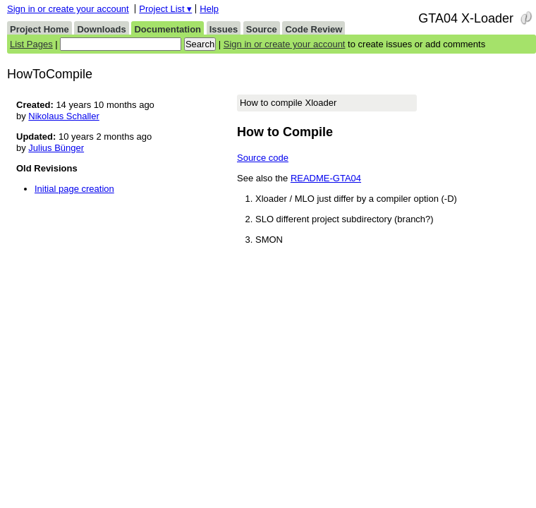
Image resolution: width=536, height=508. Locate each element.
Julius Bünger (56, 148)
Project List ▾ (165, 9)
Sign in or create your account (68, 9)
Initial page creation (74, 188)
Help (209, 9)
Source (261, 29)
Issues (223, 29)
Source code (262, 157)
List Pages (31, 44)
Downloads (101, 29)
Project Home (39, 29)
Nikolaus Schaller (63, 116)
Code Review (313, 29)
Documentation (167, 29)
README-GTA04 (326, 178)
